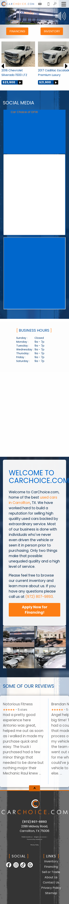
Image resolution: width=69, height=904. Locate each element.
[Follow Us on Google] (28, 867)
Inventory (52, 31)
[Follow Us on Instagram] (14, 867)
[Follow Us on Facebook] (7, 867)
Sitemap (51, 893)
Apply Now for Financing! (34, 610)
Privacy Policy (34, 845)
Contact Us (51, 882)
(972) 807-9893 (39, 596)
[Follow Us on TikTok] (21, 867)
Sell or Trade (51, 872)
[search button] (55, 2)
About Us (51, 877)
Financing (17, 31)
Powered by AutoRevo (34, 839)
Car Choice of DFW (24, 112)
